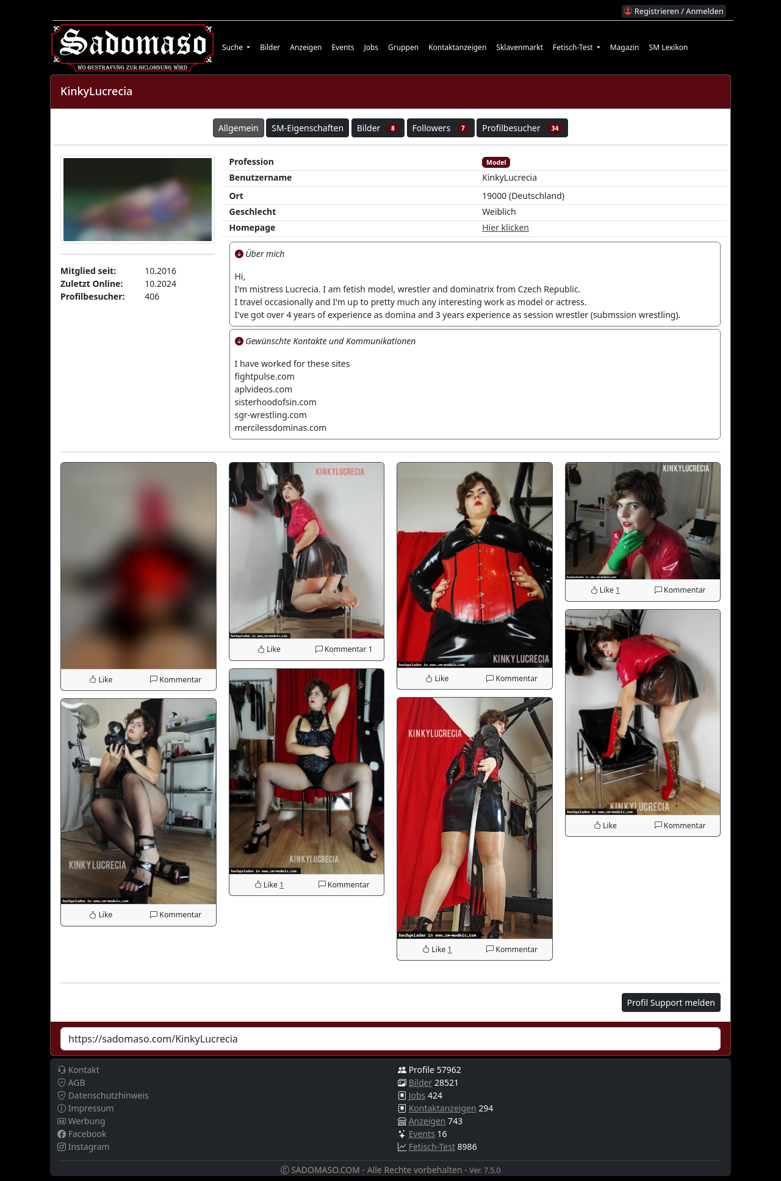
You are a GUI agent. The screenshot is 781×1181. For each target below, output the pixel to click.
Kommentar (175, 679)
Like (100, 679)
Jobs (371, 47)
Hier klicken (505, 227)
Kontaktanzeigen (457, 47)
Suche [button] (233, 47)
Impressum (85, 1108)
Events (342, 47)
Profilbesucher (522, 128)
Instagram (83, 1146)
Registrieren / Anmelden (673, 10)
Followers (440, 128)
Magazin (624, 47)
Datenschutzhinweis (103, 1095)
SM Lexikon (668, 47)
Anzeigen (306, 47)
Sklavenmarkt (519, 47)
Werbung (81, 1121)
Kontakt (78, 1069)
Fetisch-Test (432, 1146)
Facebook (81, 1133)
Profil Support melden (671, 1002)
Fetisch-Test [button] (574, 47)
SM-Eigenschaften (308, 128)
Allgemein (238, 128)
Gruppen (403, 47)
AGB (71, 1082)
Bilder (270, 47)
